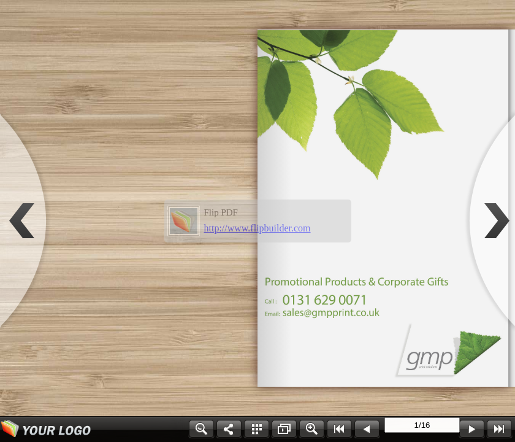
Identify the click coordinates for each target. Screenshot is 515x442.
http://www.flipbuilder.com (257, 228)
